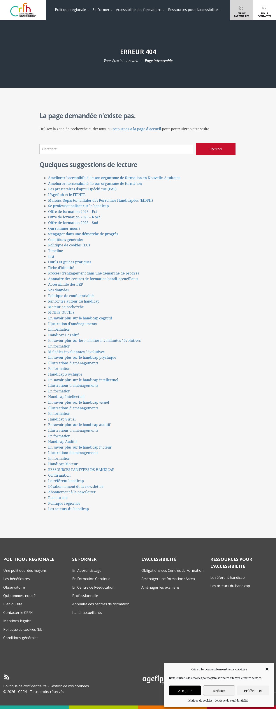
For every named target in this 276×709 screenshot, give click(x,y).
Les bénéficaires (16, 578)
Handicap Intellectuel (66, 396)
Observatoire (14, 587)
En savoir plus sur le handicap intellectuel (83, 380)
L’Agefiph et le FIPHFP (66, 194)
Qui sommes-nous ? (64, 228)
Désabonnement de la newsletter (75, 486)
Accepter (185, 690)
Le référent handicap (66, 480)
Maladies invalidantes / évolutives (76, 351)
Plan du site (58, 497)
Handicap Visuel (62, 419)
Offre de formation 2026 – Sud (73, 222)
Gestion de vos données (69, 686)
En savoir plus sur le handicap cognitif (80, 318)
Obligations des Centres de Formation (172, 570)
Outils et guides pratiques (69, 262)
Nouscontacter (264, 11)
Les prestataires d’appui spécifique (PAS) (82, 189)
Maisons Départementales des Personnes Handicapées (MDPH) (100, 200)
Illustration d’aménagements (72, 323)
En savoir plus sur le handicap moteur (80, 447)
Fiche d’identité (61, 267)
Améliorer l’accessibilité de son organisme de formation (95, 183)
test (51, 256)
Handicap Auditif (62, 441)
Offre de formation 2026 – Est (72, 211)
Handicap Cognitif (63, 335)
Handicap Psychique (65, 374)
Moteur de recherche (66, 307)
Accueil (132, 60)
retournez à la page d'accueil (137, 128)
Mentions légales (17, 620)
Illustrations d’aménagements (73, 363)
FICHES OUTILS (61, 312)
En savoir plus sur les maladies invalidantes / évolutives (94, 340)
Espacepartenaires (241, 11)
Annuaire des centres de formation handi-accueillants (93, 278)
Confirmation (59, 475)
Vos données (58, 290)
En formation (59, 329)
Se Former (103, 9)
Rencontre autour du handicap (73, 301)
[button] (267, 669)
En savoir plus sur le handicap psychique (82, 357)
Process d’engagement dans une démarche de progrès (93, 273)
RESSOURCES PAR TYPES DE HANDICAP (81, 469)
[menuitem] (72, 10)
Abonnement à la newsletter (72, 492)
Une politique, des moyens (25, 570)
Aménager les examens (160, 587)
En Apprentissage (86, 570)
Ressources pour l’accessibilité (194, 9)
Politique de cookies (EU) (69, 245)
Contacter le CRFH (18, 612)
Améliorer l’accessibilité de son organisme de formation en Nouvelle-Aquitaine (114, 177)
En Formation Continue (91, 578)
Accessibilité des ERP (65, 284)
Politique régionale (72, 9)
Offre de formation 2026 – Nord (74, 217)
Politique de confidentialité (231, 700)
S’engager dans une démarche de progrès (83, 234)
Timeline (55, 250)
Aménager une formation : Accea (168, 578)
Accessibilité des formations (140, 9)
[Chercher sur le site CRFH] (216, 149)
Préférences (253, 690)
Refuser (219, 690)
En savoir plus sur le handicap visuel (78, 402)
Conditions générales (65, 239)
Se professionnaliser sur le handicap (78, 205)
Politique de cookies (200, 700)
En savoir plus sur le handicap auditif (79, 424)
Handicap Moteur (63, 463)
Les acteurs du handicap (68, 508)
